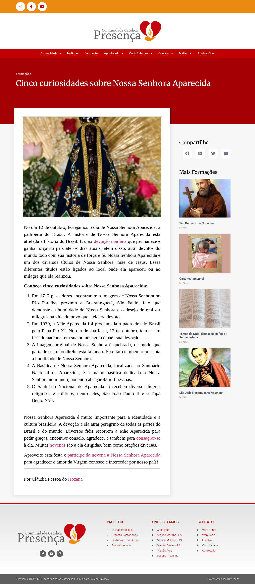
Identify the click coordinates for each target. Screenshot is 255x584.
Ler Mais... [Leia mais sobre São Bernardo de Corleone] (184, 227)
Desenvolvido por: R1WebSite (223, 579)
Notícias (72, 53)
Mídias (185, 53)
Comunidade (51, 53)
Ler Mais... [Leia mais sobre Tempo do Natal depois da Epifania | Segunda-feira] (184, 342)
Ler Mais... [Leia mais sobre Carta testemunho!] (184, 283)
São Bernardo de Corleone (196, 223)
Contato (165, 53)
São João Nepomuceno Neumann (201, 393)
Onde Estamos (140, 53)
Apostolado (113, 53)
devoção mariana (110, 241)
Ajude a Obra (206, 53)
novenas (57, 445)
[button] (187, 153)
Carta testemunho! (191, 278)
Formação (91, 53)
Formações (23, 74)
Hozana (74, 479)
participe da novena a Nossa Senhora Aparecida (114, 455)
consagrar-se (148, 438)
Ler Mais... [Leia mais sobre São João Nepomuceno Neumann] (184, 397)
